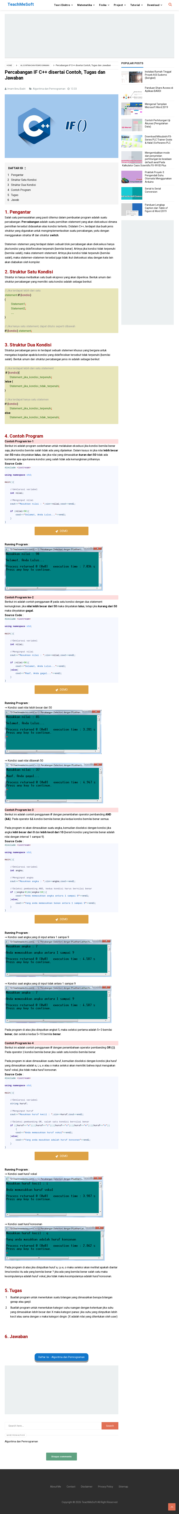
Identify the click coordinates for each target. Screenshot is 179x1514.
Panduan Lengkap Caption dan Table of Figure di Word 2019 (156, 208)
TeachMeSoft (89, 1502)
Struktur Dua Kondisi (23, 185)
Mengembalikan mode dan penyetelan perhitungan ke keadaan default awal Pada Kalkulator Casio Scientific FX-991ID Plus (147, 159)
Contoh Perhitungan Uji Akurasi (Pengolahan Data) (157, 123)
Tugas (14, 195)
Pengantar (17, 175)
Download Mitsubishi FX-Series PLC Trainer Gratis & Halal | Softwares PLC (158, 139)
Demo (64, 531)
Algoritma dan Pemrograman (49, 88)
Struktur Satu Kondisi (24, 179)
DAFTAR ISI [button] (17, 168)
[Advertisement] (89, 36)
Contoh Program (21, 190)
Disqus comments (61, 1456)
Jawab (15, 200)
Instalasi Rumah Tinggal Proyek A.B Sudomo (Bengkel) (158, 74)
